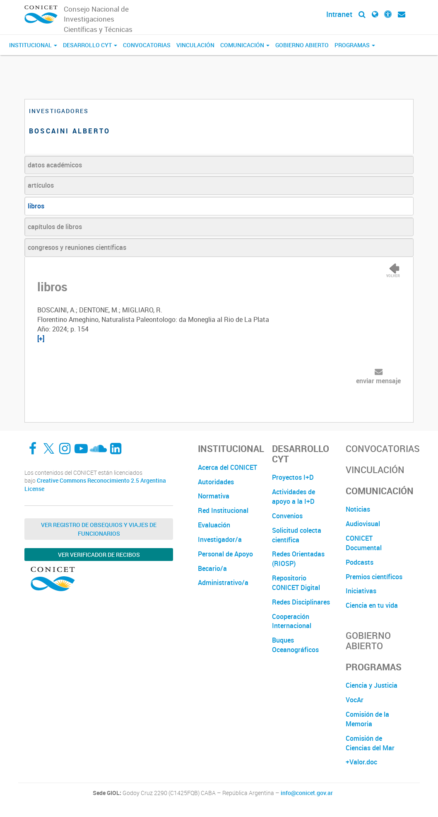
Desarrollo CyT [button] (90, 45)
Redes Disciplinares (301, 602)
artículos (41, 185)
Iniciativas (361, 590)
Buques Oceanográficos (295, 645)
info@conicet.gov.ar (307, 793)
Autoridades (216, 481)
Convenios (287, 515)
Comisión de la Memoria (367, 719)
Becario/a (212, 568)
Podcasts (359, 562)
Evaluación (214, 524)
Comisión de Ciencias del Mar (370, 743)
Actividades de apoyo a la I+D (293, 496)
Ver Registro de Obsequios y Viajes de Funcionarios (98, 529)
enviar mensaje (378, 380)
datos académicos (55, 164)
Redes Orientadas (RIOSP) (298, 558)
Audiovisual (363, 523)
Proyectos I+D (293, 477)
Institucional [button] (33, 45)
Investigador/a (220, 539)
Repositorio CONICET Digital (296, 582)
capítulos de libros (55, 226)
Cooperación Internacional (291, 621)
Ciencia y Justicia (371, 685)
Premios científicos (374, 576)
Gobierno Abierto (302, 45)
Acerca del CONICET (227, 467)
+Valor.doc (361, 761)
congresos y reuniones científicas (77, 247)
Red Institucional (223, 510)
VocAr (354, 699)
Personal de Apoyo (225, 553)
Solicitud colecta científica (296, 535)
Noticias (358, 509)
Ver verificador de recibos (99, 554)
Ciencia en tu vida (372, 605)
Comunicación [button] (245, 45)
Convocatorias (147, 45)
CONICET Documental (364, 543)
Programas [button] (355, 45)
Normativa (213, 495)
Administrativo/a (223, 582)
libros (36, 205)
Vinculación (195, 45)
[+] (40, 338)
